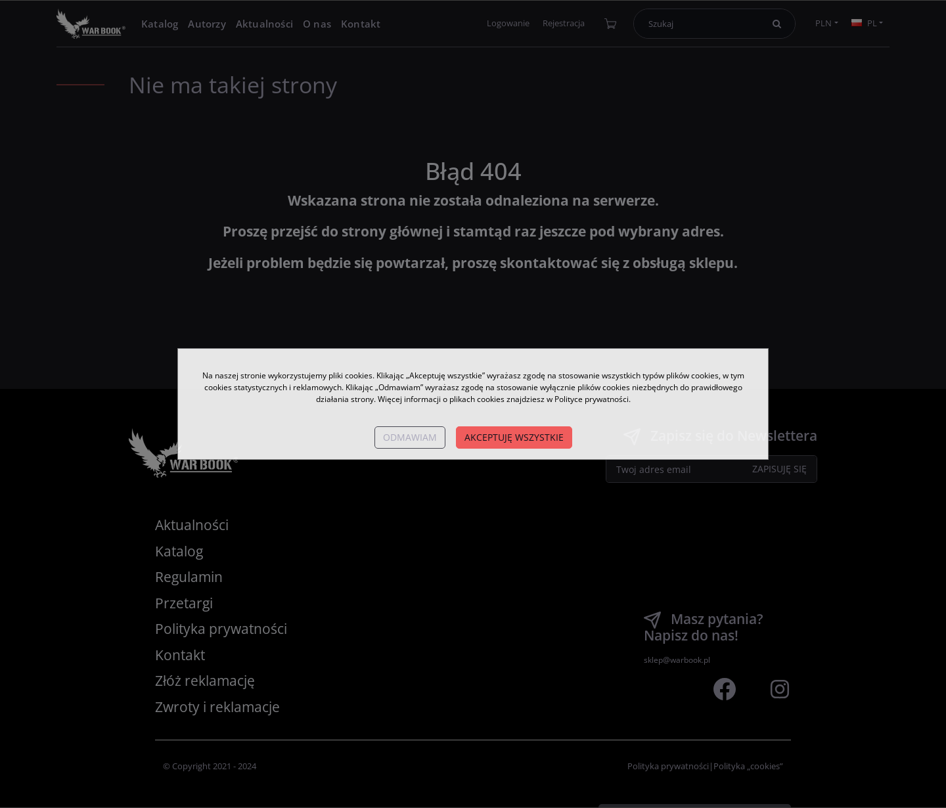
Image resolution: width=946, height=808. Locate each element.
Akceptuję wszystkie (514, 437)
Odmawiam (410, 437)
